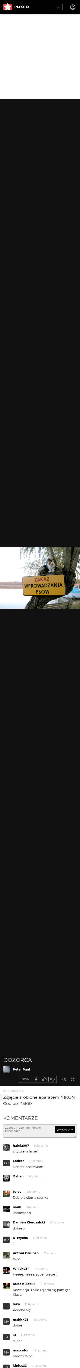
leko (16, 1306)
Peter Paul (21, 1069)
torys (17, 1193)
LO (6, 1165)
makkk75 (20, 1321)
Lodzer (18, 1163)
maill (17, 1209)
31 (6, 1339)
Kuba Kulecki (24, 1286)
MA (6, 1324)
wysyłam (64, 1130)
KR (6, 1242)
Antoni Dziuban (26, 1255)
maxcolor (21, 1352)
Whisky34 (21, 1270)
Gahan (18, 1178)
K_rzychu (20, 1240)
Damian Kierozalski (29, 1224)
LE (6, 1308)
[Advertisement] (40, 56)
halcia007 (21, 1147)
